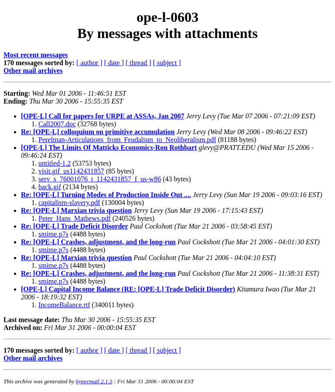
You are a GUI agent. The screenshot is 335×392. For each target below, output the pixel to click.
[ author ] (89, 62)
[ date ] (114, 62)
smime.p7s (53, 234)
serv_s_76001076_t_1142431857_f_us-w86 (99, 179)
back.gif (49, 187)
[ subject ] (167, 62)
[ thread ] (138, 62)
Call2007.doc (57, 124)
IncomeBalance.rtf (64, 305)
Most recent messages (35, 55)
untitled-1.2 (54, 163)
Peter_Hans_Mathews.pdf (74, 218)
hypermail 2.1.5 (94, 381)
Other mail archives (32, 70)
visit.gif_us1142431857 (71, 171)
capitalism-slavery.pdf (69, 202)
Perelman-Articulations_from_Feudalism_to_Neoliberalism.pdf (127, 139)
